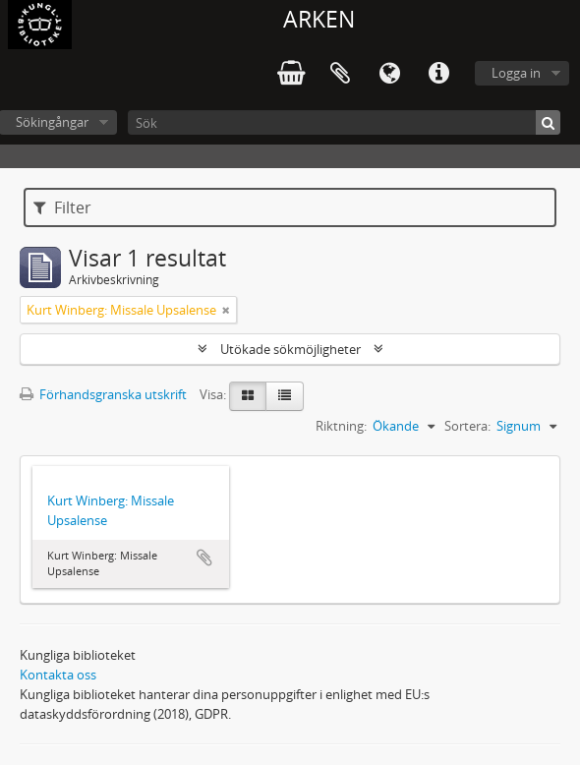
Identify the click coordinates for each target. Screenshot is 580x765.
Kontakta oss (58, 674)
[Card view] (247, 396)
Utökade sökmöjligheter (290, 349)
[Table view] (284, 396)
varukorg (291, 73)
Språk (389, 73)
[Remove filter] (226, 310)
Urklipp (340, 73)
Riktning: (341, 426)
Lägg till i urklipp (204, 557)
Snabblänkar (438, 73)
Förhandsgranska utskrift (103, 394)
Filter (62, 207)
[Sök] (344, 122)
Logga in (516, 73)
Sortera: (467, 426)
